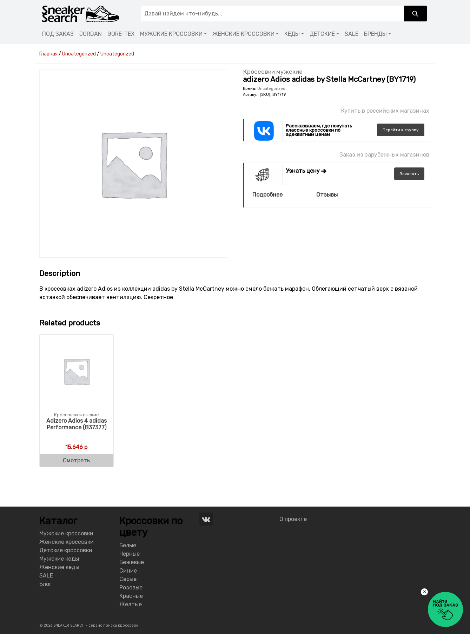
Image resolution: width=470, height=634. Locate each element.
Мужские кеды (59, 558)
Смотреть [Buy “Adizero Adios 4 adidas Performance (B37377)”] (76, 460)
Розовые (131, 587)
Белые (127, 545)
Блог (45, 584)
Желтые (130, 604)
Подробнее (267, 194)
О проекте (293, 519)
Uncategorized (271, 88)
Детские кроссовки (65, 550)
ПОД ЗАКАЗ (58, 34)
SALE (351, 34)
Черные (129, 553)
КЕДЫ (292, 34)
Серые (128, 579)
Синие (128, 570)
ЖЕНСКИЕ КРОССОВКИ (243, 34)
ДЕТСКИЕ (322, 34)
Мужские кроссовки (66, 533)
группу (401, 129)
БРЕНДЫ (375, 34)
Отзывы (327, 194)
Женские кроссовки (66, 542)
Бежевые (131, 562)
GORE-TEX (120, 34)
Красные (131, 596)
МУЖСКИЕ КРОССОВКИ (171, 34)
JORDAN (90, 34)
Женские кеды (59, 567)
